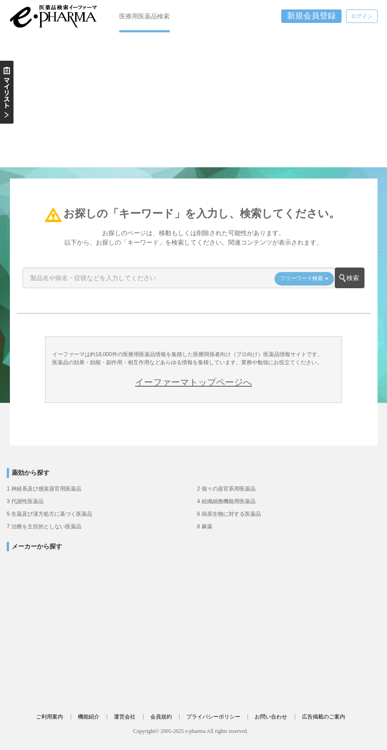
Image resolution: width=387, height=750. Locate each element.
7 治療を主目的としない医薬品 (44, 526)
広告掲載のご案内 (323, 716)
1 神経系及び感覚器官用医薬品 (44, 489)
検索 (352, 277)
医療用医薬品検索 (144, 16)
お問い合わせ (271, 716)
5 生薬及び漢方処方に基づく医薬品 (49, 514)
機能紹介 (88, 716)
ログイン (362, 16)
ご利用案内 (49, 716)
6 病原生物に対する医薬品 (229, 514)
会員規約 (161, 716)
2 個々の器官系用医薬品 (226, 489)
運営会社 (124, 716)
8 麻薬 (204, 526)
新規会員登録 (311, 15)
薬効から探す (31, 472)
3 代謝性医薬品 (25, 501)
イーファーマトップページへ (193, 382)
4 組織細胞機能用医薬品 (226, 501)
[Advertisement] (193, 100)
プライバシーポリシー (213, 716)
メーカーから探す (37, 546)
